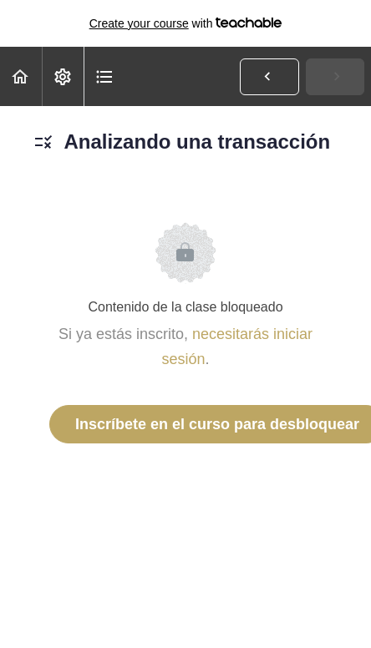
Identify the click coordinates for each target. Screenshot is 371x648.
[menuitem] (63, 76)
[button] (21, 76)
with (185, 23)
